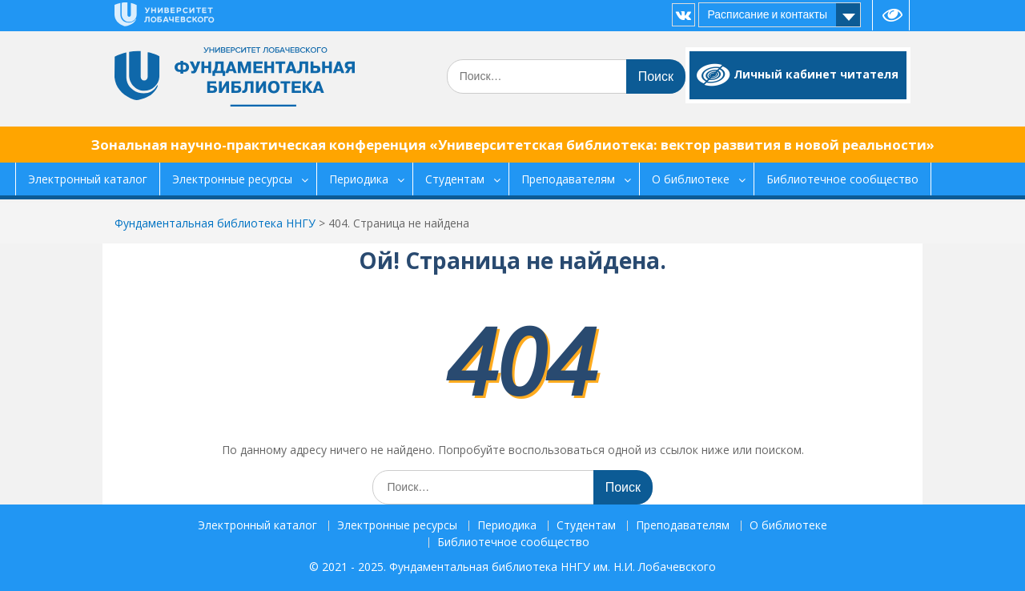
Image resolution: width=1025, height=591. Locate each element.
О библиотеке (691, 179)
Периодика (358, 179)
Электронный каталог (87, 179)
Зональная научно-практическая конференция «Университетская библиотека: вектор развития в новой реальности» (513, 144)
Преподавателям (568, 179)
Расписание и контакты (767, 14)
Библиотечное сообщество (842, 179)
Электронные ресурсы (232, 179)
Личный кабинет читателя (816, 74)
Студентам (454, 179)
